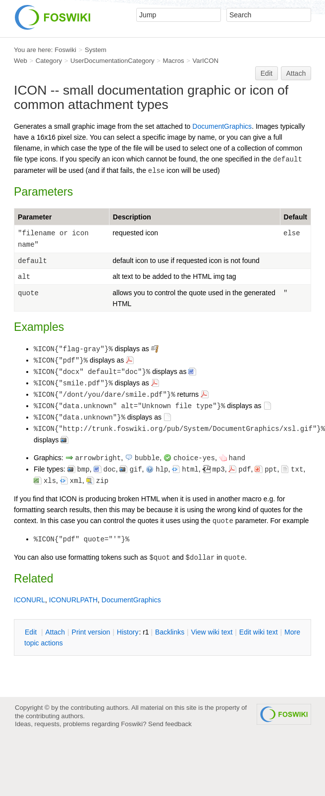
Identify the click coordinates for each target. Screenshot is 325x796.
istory (128, 632)
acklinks (169, 632)
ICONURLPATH (73, 600)
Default (295, 217)
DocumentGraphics (222, 126)
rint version (91, 632)
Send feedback (170, 724)
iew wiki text (212, 632)
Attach (296, 73)
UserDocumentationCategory (112, 60)
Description (132, 217)
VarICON (205, 60)
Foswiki (65, 49)
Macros (173, 60)
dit (32, 632)
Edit (266, 73)
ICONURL (29, 600)
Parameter (35, 217)
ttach (55, 632)
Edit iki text (258, 632)
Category (49, 60)
